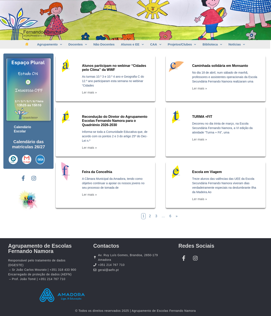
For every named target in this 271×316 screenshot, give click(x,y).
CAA (155, 44)
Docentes (77, 44)
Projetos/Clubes (182, 44)
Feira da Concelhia (97, 172)
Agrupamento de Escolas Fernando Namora (40, 248)
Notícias (236, 44)
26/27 (40, 146)
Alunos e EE (132, 44)
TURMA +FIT (202, 116)
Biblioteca (212, 44)
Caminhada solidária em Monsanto (220, 65)
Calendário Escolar (23, 129)
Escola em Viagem (207, 172)
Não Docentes (104, 44)
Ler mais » (89, 92)
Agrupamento (49, 44)
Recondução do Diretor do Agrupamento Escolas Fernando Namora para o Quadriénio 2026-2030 (114, 120)
